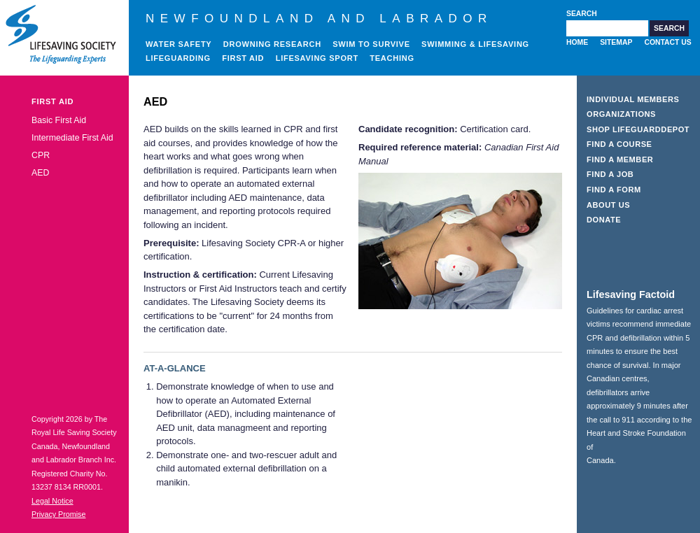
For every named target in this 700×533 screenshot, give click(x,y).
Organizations (621, 114)
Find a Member (620, 159)
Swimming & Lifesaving (475, 44)
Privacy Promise (58, 514)
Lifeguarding (178, 58)
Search (581, 13)
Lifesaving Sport (317, 58)
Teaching (392, 58)
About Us (608, 205)
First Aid (243, 58)
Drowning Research (272, 44)
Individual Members (633, 99)
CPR (40, 155)
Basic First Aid (58, 120)
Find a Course (619, 144)
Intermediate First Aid (72, 138)
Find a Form (614, 189)
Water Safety (178, 44)
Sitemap (616, 42)
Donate (604, 219)
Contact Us (667, 42)
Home (577, 42)
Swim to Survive (371, 44)
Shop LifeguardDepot (638, 129)
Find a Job (610, 174)
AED (40, 173)
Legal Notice (52, 501)
